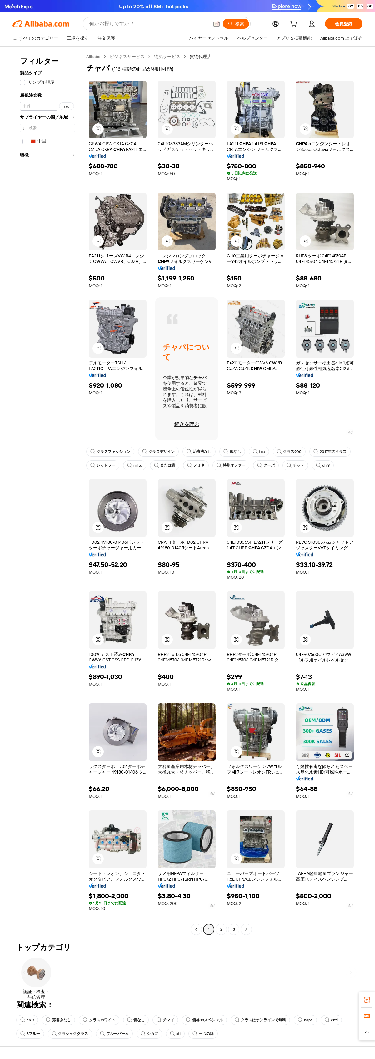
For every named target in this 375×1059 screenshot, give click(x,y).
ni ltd (134, 465)
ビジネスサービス (127, 56)
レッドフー (102, 465)
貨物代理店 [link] (201, 56)
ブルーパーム (114, 1033)
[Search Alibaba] (148, 23)
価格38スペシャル (204, 1019)
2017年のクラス (330, 451)
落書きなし (58, 1019)
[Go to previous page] (196, 929)
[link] (367, 1000)
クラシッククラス (70, 1033)
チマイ (165, 1019)
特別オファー (231, 465)
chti (331, 1019)
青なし (136, 1019)
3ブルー (30, 1033)
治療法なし (199, 451)
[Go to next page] (246, 929)
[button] (216, 23)
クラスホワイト (99, 1019)
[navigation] (47, 494)
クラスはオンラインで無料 (260, 1019)
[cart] (294, 24)
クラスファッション (110, 451)
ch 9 (323, 465)
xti (175, 1033)
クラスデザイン (158, 451)
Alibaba (93, 56)
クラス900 (289, 451)
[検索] (236, 24)
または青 (164, 465)
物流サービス (167, 56)
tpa (259, 451)
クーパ (266, 465)
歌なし (232, 451)
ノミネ (196, 465)
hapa (305, 1019)
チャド (295, 465)
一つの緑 (203, 1033)
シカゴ (149, 1033)
